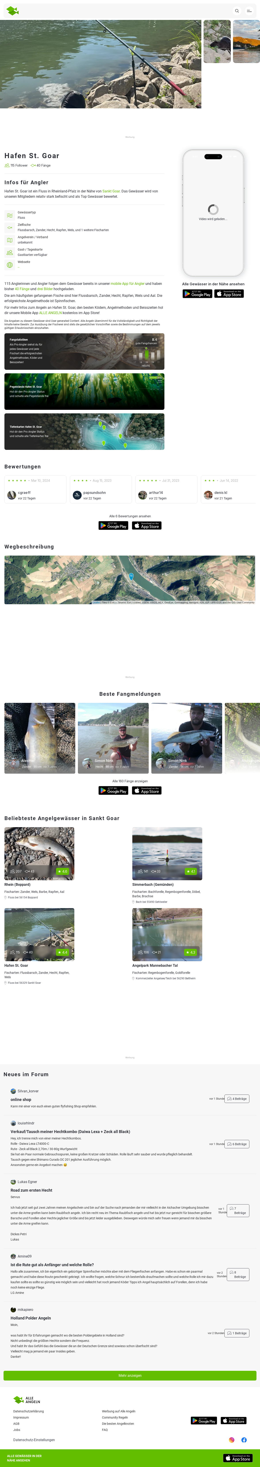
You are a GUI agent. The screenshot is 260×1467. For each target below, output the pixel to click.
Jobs (16, 1430)
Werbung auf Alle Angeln (118, 1411)
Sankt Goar (111, 191)
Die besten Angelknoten (118, 1423)
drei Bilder (45, 289)
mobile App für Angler (127, 284)
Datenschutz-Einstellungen (34, 1440)
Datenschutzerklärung (28, 1411)
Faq (105, 1430)
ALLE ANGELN (50, 313)
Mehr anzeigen (130, 1375)
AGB (16, 1423)
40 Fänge (22, 289)
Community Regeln (115, 1417)
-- (18, 267)
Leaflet (96, 602)
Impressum (21, 1417)
